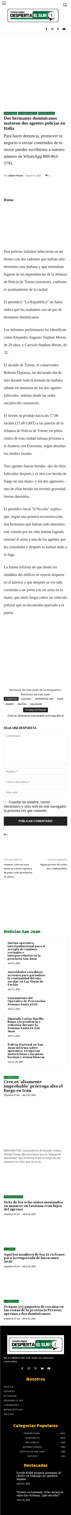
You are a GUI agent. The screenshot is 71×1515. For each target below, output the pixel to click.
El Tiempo (10, 1249)
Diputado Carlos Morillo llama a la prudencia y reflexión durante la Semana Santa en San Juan (26, 1025)
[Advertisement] (35, 70)
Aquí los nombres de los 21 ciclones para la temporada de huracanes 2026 (34, 1258)
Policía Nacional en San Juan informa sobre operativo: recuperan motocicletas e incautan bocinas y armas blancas (26, 1051)
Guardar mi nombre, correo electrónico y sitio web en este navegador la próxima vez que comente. (35, 806)
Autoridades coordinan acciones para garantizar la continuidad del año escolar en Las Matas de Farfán (26, 978)
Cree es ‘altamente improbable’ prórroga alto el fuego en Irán (33, 1086)
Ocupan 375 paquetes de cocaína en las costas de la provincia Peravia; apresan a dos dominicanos (33, 1310)
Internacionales (27, 113)
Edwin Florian (15, 175)
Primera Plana (46, 113)
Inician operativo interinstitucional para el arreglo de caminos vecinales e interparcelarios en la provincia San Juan (26, 951)
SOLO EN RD (36, 704)
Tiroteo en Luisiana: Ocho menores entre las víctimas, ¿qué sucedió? (39, 1494)
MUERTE (9, 704)
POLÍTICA (21, 704)
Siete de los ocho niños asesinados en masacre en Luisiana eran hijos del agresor (33, 1206)
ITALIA (60, 698)
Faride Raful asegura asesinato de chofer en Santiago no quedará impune (38, 1476)
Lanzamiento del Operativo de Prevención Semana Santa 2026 (26, 1001)
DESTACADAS (10, 113)
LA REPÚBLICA (11, 1077)
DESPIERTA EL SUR (44, 698)
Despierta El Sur (12, 1095)
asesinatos (26, 698)
